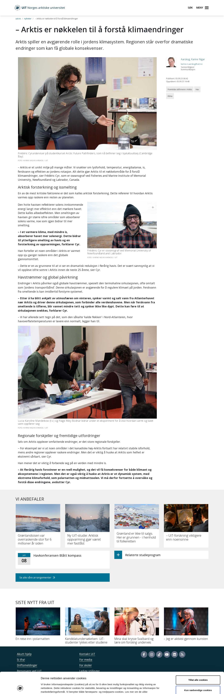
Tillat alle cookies (198, 659)
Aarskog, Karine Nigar (193, 59)
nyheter (27, 18)
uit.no (18, 18)
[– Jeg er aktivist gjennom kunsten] (186, 625)
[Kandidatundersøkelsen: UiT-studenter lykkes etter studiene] (87, 626)
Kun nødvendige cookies (198, 670)
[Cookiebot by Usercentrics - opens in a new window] (20, 688)
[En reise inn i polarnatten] (38, 625)
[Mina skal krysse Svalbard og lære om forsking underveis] (136, 626)
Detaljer (165, 688)
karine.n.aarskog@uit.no (192, 64)
